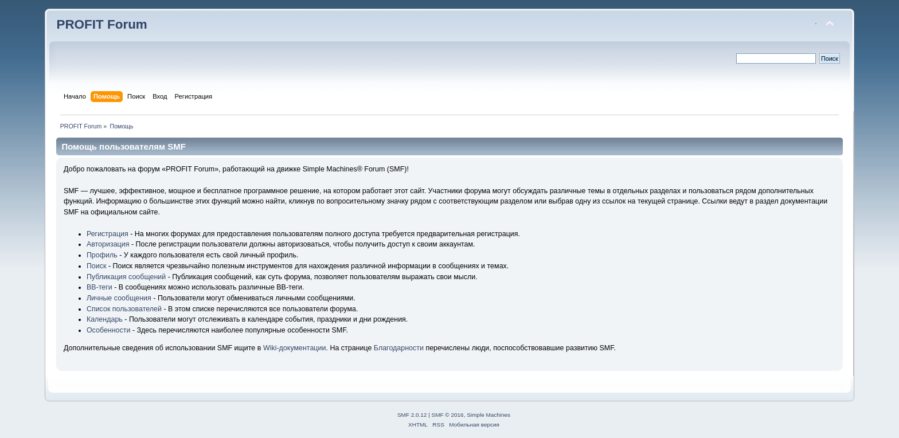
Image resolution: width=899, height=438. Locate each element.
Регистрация (107, 234)
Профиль (102, 255)
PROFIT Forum (101, 24)
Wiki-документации (294, 348)
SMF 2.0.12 (412, 415)
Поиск (97, 266)
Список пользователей (124, 309)
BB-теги (99, 287)
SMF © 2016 (448, 415)
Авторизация (108, 244)
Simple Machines (488, 415)
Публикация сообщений (126, 277)
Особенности (109, 330)
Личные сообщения (119, 298)
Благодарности (399, 348)
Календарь (105, 319)
